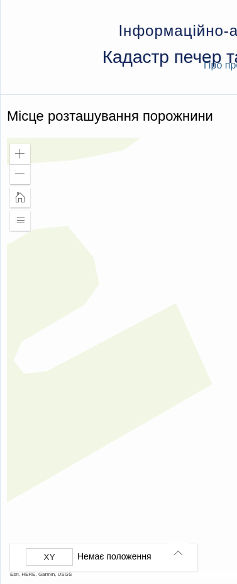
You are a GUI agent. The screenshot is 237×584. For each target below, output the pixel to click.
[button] (20, 154)
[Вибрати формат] (49, 557)
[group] (106, 557)
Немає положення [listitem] (114, 556)
